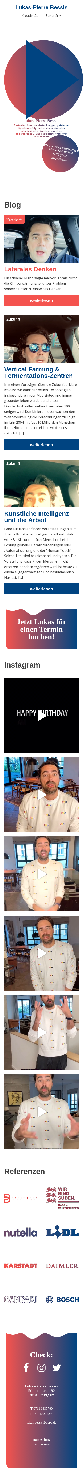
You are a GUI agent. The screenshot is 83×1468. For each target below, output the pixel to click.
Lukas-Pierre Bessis (41, 7)
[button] (31, 16)
